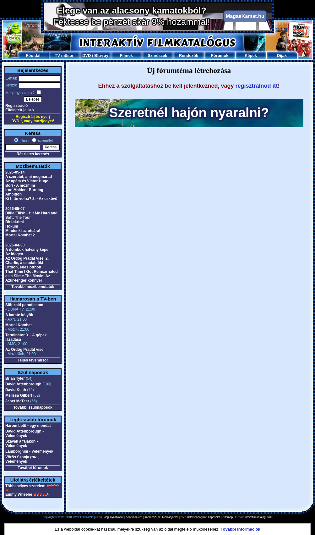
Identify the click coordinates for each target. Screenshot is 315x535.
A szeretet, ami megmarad (28, 176)
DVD (86, 55)
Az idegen (14, 254)
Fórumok (220, 55)
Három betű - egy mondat (28, 425)
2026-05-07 (14, 209)
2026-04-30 (14, 245)
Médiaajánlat (170, 517)
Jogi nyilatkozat (114, 517)
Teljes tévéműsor (33, 360)
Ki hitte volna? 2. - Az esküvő (31, 198)
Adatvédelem (134, 517)
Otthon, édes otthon (23, 267)
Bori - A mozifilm (20, 185)
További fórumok (33, 468)
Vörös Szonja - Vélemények (23, 459)
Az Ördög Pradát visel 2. (27, 258)
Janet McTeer (17, 401)
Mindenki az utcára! (22, 231)
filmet (24, 141)
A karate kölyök (19, 315)
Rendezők (188, 55)
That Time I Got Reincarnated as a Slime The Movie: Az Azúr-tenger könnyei (31, 276)
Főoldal (33, 55)
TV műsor (64, 55)
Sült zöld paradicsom (24, 305)
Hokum (11, 226)
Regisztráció (16, 105)
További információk (240, 529)
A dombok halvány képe (26, 249)
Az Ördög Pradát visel (25, 349)
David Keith (15, 390)
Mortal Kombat (18, 325)
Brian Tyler (15, 378)
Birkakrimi (14, 222)
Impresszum (152, 517)
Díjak (282, 55)
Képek (251, 55)
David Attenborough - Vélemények (24, 433)
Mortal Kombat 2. (20, 235)
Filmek (126, 55)
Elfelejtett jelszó (19, 110)
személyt (45, 141)
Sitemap (227, 517)
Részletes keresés (33, 154)
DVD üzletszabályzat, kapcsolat (200, 517)
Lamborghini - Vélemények (29, 451)
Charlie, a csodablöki (24, 263)
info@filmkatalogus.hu (259, 517)
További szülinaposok (32, 407)
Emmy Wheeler (18, 494)
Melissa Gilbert (18, 395)
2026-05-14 (14, 172)
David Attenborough (23, 384)
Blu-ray (101, 55)
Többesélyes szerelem (25, 486)
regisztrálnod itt (257, 86)
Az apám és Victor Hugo (26, 181)
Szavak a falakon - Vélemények (21, 443)
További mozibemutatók (32, 286)
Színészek (157, 55)
